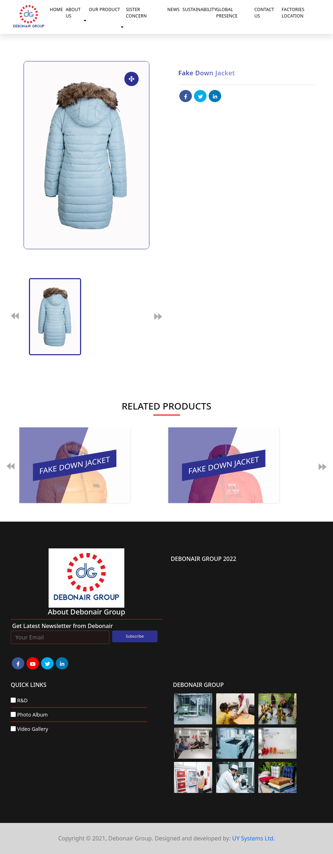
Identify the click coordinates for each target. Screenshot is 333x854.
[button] (86, 21)
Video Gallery (32, 728)
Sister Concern (136, 12)
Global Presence (227, 12)
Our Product (104, 9)
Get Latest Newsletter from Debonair (62, 626)
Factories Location (293, 12)
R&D (22, 700)
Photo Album (32, 714)
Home (56, 9)
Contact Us (264, 12)
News (173, 9)
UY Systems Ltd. (253, 838)
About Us (73, 12)
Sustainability (198, 9)
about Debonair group (86, 612)
